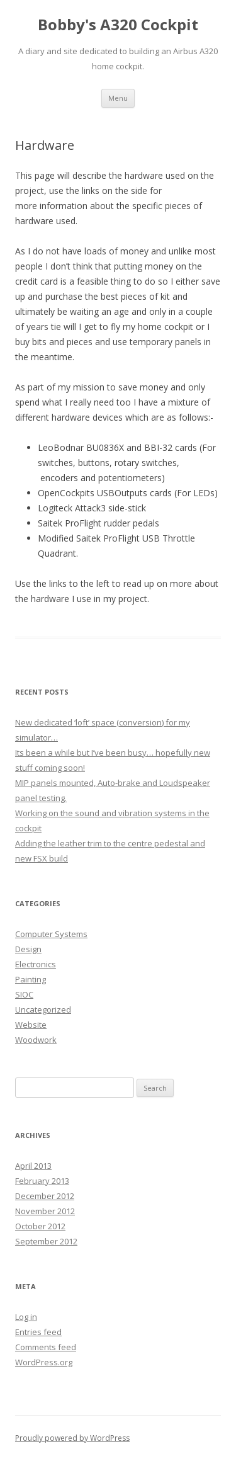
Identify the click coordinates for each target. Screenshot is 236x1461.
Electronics (35, 964)
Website (31, 1024)
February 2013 (42, 1180)
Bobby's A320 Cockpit (118, 25)
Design (28, 949)
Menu (118, 98)
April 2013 (33, 1165)
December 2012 (44, 1196)
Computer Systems (51, 934)
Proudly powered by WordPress (72, 1438)
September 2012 (46, 1241)
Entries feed (38, 1332)
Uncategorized (43, 1009)
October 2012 (40, 1226)
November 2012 (45, 1211)
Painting (30, 979)
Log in (26, 1316)
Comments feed (45, 1347)
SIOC (24, 994)
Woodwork (36, 1039)
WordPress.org (43, 1362)
